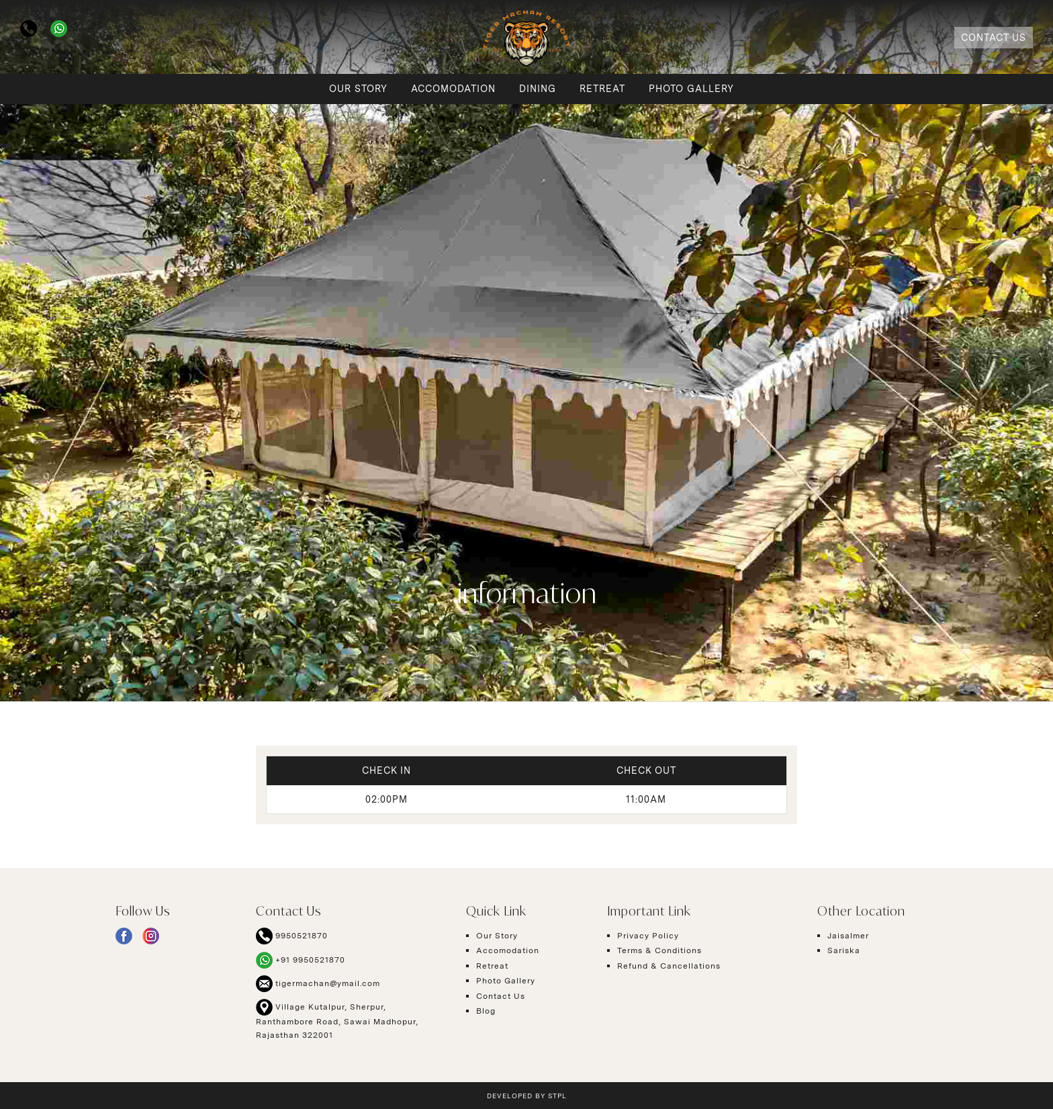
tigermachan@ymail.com (318, 983)
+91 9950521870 (300, 960)
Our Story (358, 88)
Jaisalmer (848, 935)
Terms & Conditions (659, 950)
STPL (557, 1096)
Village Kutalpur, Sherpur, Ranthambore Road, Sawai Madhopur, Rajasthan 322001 (337, 1019)
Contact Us (993, 37)
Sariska (843, 950)
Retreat (602, 88)
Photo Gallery (691, 88)
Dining (537, 88)
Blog (486, 1011)
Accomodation (453, 88)
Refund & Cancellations (669, 966)
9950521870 (292, 936)
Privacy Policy (648, 935)
